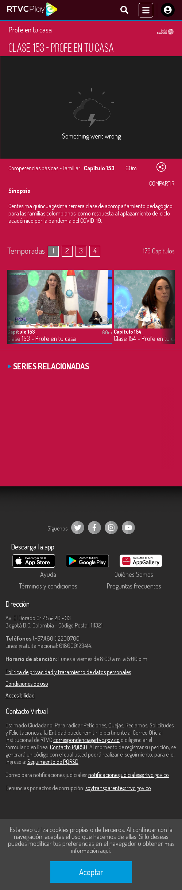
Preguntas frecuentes (134, 586)
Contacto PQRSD (68, 747)
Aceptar (91, 872)
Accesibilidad (20, 695)
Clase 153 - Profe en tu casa (41, 338)
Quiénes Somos (134, 574)
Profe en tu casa (30, 29)
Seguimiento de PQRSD (52, 761)
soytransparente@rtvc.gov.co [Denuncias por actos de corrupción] (118, 788)
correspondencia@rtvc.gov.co (86, 739)
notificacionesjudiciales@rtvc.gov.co (128, 774)
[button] (165, 312)
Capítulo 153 (21, 332)
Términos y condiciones (48, 586)
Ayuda (48, 574)
